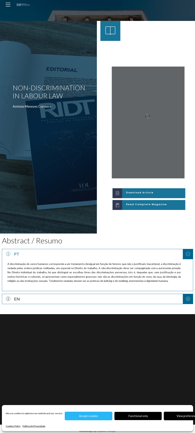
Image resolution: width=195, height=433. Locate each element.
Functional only (138, 416)
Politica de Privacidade (33, 426)
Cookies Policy (13, 426)
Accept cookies (88, 416)
